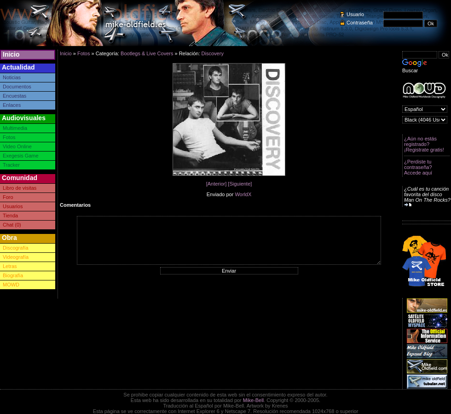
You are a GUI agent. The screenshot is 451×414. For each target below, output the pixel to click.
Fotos (9, 137)
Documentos (17, 86)
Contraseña (360, 22)
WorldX (243, 194)
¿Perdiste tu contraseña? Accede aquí (418, 167)
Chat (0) (12, 224)
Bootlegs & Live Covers (147, 53)
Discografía (16, 248)
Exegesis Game (21, 155)
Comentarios (75, 205)
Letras (10, 266)
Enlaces (12, 105)
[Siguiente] (240, 184)
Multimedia (15, 128)
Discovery (213, 53)
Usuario (355, 14)
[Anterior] (216, 184)
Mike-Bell (253, 400)
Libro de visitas (19, 188)
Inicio (11, 54)
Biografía (13, 275)
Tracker (11, 165)
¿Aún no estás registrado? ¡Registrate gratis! (424, 144)
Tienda (10, 215)
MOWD (11, 284)
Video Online (17, 146)
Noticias (12, 77)
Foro (8, 197)
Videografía (16, 257)
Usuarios (13, 206)
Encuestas (14, 96)
